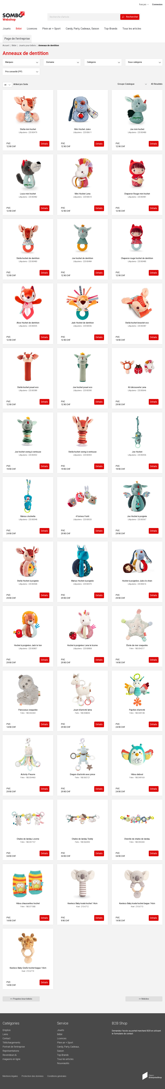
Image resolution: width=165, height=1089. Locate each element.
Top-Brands (110, 28)
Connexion (157, 4)
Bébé (19, 28)
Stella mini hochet (28, 129)
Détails (44, 143)
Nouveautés (63, 1063)
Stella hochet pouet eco (28, 387)
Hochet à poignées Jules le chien (137, 581)
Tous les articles (131, 28)
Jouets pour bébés (27, 45)
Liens (5, 1034)
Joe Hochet (137, 452)
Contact (6, 1038)
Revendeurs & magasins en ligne (11, 1057)
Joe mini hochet (137, 129)
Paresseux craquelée (28, 710)
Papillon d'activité (137, 710)
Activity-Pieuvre (28, 774)
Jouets (7, 28)
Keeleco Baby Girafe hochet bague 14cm (28, 968)
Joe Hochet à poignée (137, 516)
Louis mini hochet (28, 194)
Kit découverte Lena (137, 387)
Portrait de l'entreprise (14, 1046)
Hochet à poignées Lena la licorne (82, 645)
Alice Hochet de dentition (28, 323)
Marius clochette (27, 516)
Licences (32, 28)
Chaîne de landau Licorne (28, 839)
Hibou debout (137, 774)
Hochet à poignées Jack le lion (28, 645)
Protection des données (32, 1076)
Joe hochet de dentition (82, 258)
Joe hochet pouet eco (82, 387)
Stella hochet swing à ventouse (82, 452)
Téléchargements (11, 1042)
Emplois (7, 1030)
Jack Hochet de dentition (82, 323)
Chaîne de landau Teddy (82, 839)
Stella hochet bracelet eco (137, 323)
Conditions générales (56, 1076)
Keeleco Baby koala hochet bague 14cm (137, 903)
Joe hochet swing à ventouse (28, 452)
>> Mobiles (144, 999)
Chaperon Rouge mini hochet (137, 194)
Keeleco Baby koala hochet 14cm (82, 903)
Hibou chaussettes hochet (28, 903)
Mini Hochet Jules (82, 129)
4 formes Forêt (82, 516)
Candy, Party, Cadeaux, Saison (82, 28)
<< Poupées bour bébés (21, 999)
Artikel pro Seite (20, 84)
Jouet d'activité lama (82, 710)
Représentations (11, 1050)
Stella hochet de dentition (27, 258)
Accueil (6, 45)
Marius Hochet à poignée (82, 581)
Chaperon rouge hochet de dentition (137, 258)
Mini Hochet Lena (82, 194)
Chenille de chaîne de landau (137, 839)
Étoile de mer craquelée (137, 645)
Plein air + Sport (51, 28)
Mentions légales (10, 1076)
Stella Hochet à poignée (28, 581)
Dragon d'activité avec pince (82, 774)
